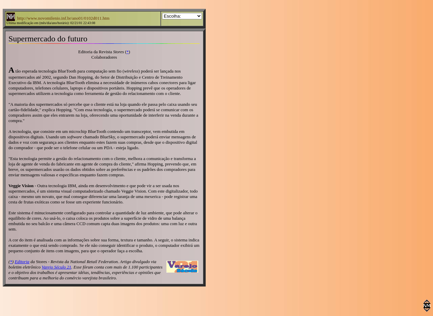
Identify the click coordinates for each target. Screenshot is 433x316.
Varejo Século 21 (56, 267)
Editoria (22, 261)
